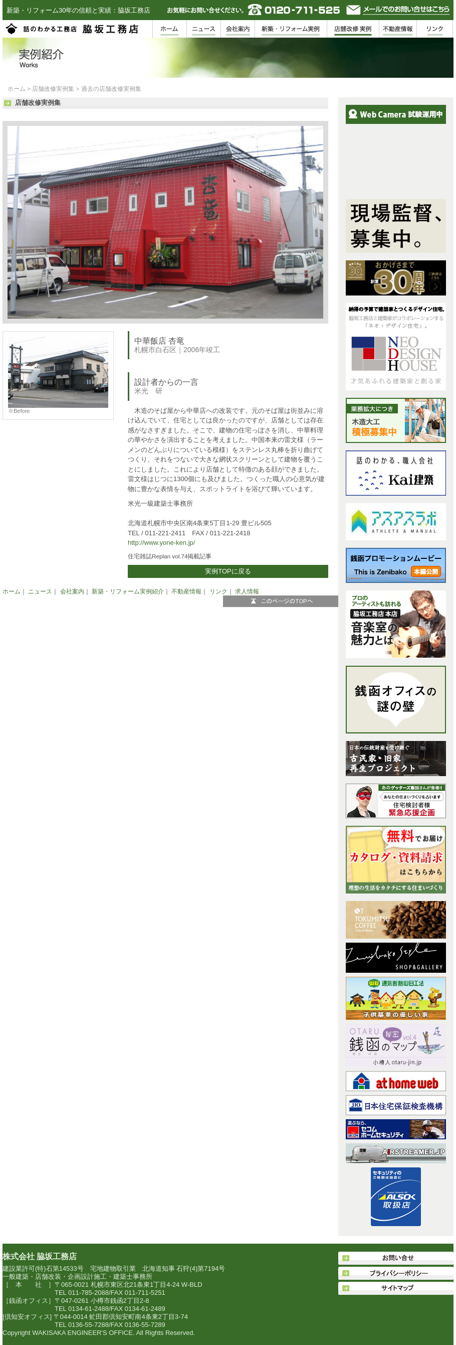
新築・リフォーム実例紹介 (128, 591)
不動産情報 (186, 591)
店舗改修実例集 (53, 88)
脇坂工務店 (73, 29)
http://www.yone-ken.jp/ (161, 542)
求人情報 (247, 591)
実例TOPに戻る (228, 571)
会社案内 (72, 591)
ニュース (40, 591)
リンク (218, 591)
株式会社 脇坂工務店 (40, 1256)
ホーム (17, 88)
